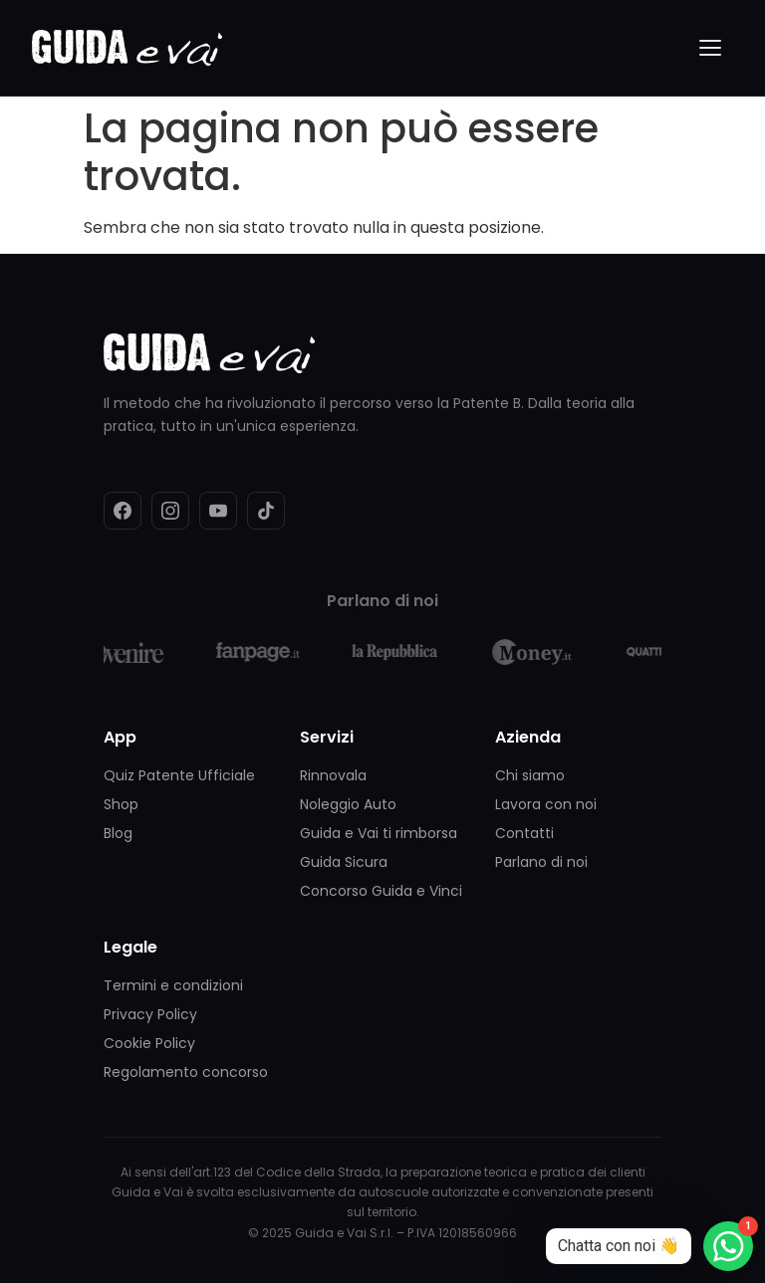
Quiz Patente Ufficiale (179, 775)
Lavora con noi (546, 804)
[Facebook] (122, 511)
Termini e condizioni (173, 985)
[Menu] (711, 48)
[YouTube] (218, 511)
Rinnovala (333, 775)
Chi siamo (530, 775)
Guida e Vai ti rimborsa (378, 833)
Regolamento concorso (186, 1072)
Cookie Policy (149, 1043)
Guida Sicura (343, 862)
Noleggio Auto (348, 804)
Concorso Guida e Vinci (381, 891)
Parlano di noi (541, 862)
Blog (118, 833)
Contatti (524, 833)
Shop (121, 804)
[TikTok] (266, 511)
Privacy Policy (150, 1014)
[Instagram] (170, 511)
